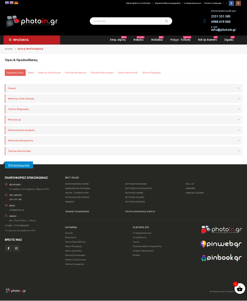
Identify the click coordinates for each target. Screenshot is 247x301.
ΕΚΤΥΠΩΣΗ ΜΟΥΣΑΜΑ (136, 184)
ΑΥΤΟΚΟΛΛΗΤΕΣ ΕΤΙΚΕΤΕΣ (77, 198)
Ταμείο (136, 242)
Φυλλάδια (157, 39)
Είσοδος (136, 255)
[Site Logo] (31, 21)
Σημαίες (229, 39)
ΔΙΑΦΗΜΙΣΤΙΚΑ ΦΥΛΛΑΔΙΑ (77, 189)
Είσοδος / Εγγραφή (213, 3)
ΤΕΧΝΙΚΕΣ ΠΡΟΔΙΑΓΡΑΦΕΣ (77, 212)
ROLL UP (190, 184)
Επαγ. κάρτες (118, 39)
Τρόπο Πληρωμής (18, 109)
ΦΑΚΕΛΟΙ (69, 202)
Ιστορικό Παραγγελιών (143, 251)
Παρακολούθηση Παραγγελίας (147, 247)
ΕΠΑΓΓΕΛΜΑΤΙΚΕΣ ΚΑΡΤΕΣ (77, 184)
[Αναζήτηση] (166, 21)
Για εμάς (69, 233)
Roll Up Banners (208, 39)
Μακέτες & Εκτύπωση (49, 72)
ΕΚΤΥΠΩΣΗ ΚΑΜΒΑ (134, 193)
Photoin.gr (14, 120)
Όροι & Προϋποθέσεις (75, 242)
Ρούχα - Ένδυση (180, 39)
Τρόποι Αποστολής (128, 72)
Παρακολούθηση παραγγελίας (168, 3)
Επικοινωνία (70, 238)
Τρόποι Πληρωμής (151, 72)
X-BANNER (190, 189)
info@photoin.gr (17, 211)
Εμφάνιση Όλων (15, 72)
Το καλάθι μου (139, 238)
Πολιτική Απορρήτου (76, 72)
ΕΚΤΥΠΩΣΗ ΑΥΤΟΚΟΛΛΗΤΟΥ (138, 189)
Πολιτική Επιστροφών (102, 72)
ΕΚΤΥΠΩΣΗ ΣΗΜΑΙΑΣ (135, 202)
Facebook (8, 249)
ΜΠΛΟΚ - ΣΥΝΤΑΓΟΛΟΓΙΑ (77, 193)
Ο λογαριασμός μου (192, 3)
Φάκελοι (138, 39)
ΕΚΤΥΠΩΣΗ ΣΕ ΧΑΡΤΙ (134, 198)
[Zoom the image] (221, 228)
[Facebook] (231, 3)
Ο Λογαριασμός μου (142, 233)
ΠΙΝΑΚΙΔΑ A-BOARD (195, 193)
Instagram (16, 249)
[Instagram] (238, 3)
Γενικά (31, 72)
